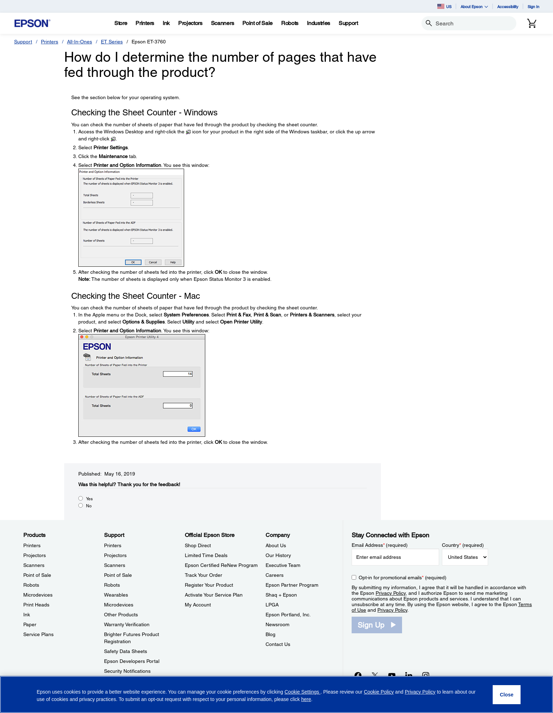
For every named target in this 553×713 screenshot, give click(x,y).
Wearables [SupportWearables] (116, 595)
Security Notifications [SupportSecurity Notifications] (127, 671)
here (306, 699)
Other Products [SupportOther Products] (121, 614)
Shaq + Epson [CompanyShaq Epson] (281, 595)
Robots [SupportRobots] (112, 585)
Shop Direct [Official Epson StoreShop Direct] (198, 545)
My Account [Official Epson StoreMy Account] (198, 605)
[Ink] (166, 23)
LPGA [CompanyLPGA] (272, 605)
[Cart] (532, 23)
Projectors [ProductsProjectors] (34, 555)
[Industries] (318, 23)
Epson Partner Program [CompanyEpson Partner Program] (292, 585)
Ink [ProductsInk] (26, 614)
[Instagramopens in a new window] (425, 675)
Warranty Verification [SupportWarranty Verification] (127, 624)
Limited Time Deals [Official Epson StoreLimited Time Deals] (206, 555)
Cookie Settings (303, 692)
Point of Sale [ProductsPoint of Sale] (37, 575)
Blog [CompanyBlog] (270, 634)
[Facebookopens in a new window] (358, 675)
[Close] (507, 694)
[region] (276, 694)
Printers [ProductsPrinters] (32, 545)
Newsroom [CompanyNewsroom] (278, 624)
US (444, 6)
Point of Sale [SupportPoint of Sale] (118, 575)
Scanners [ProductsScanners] (33, 565)
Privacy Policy (391, 593)
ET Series (112, 41)
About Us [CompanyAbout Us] (276, 545)
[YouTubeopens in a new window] (391, 675)
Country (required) (463, 545)
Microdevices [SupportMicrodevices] (118, 605)
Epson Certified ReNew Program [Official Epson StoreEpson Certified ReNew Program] (221, 565)
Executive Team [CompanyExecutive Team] (283, 565)
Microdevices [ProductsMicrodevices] (38, 595)
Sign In (533, 6)
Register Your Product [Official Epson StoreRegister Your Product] (209, 585)
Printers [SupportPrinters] (112, 545)
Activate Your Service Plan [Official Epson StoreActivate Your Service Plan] (214, 595)
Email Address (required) (380, 545)
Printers (49, 41)
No (89, 505)
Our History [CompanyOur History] (278, 555)
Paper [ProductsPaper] (29, 624)
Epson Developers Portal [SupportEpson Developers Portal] (131, 661)
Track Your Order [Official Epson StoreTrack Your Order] (203, 575)
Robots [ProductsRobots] (31, 585)
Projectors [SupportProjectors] (115, 555)
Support (23, 41)
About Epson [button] (474, 6)
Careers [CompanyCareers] (275, 575)
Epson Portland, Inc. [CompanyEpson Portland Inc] (288, 614)
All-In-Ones (79, 41)
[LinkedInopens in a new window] (408, 675)
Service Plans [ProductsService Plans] (38, 634)
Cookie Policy (379, 692)
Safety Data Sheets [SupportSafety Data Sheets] (125, 651)
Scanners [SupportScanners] (114, 565)
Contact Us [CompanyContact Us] (278, 644)
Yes (89, 498)
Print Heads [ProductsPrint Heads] (36, 605)
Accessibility (507, 6)
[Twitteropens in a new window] (375, 675)
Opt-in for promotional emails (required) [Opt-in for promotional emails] (402, 577)
